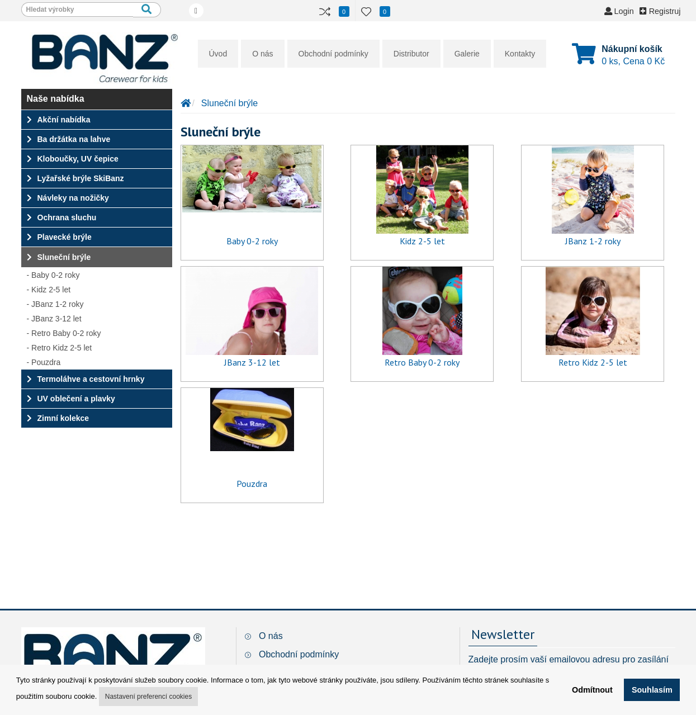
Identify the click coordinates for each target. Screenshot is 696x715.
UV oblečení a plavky (71, 398)
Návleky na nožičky (68, 197)
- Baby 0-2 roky (53, 275)
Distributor (411, 53)
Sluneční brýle (59, 257)
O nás (262, 53)
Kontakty (520, 53)
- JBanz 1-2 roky (55, 304)
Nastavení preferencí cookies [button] (148, 696)
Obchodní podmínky (333, 53)
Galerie (467, 53)
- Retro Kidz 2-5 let (59, 347)
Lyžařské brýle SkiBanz (75, 178)
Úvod (218, 53)
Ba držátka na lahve (69, 139)
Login (619, 11)
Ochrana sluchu (62, 217)
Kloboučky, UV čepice (73, 158)
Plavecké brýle (59, 237)
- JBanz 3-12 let (54, 318)
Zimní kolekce (58, 418)
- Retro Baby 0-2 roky (64, 333)
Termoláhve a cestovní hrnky (86, 379)
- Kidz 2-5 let (49, 289)
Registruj (660, 11)
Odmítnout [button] (592, 689)
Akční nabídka (59, 119)
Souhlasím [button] (652, 689)
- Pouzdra (44, 362)
